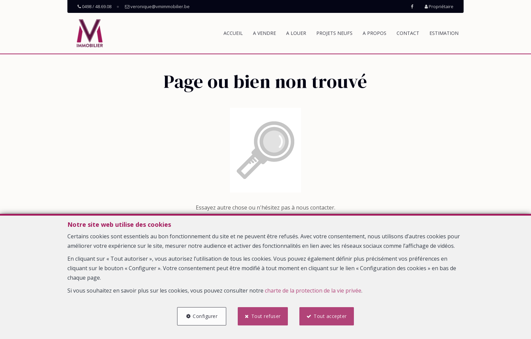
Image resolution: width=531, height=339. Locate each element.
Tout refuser (266, 316)
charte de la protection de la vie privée (313, 290)
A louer (296, 33)
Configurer (205, 316)
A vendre (264, 33)
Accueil (233, 33)
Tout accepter (330, 316)
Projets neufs (334, 33)
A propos (374, 33)
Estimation (444, 33)
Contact (408, 33)
